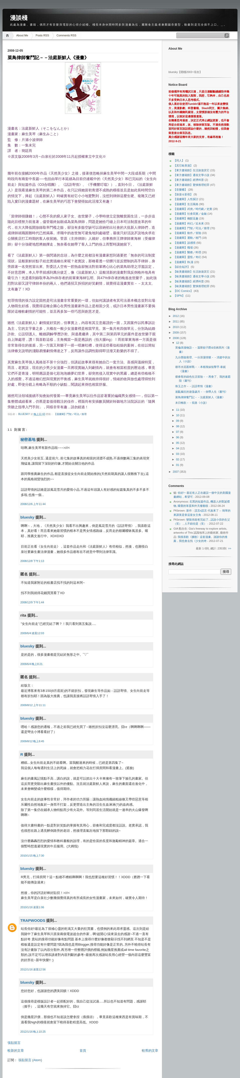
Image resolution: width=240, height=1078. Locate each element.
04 (178, 448)
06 (178, 437)
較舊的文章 (150, 1050)
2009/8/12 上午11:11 (33, 705)
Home (8, 35)
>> (229, 548)
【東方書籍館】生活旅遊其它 (191, 170)
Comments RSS (66, 35)
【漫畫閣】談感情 (184, 242)
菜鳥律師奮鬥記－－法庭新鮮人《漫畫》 (200, 397)
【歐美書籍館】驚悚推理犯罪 (191, 286)
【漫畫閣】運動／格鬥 (187, 237)
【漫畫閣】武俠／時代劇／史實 (192, 208)
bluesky (24, 414)
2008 (176, 338)
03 (178, 453)
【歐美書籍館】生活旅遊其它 (191, 271)
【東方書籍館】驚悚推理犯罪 (191, 184)
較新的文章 (16, 1050)
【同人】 (179, 160)
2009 (176, 332)
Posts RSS (42, 35)
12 (178, 342)
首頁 (83, 1050)
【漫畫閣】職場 (183, 247)
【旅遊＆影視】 (183, 194)
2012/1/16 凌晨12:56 (33, 969)
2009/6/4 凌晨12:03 (32, 633)
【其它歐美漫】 (183, 165)
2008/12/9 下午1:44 (32, 602)
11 (178, 409)
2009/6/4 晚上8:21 (31, 664)
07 (178, 431)
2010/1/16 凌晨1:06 (32, 907)
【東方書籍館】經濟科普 (188, 179)
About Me (22, 35)
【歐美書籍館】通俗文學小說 (191, 276)
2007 (176, 471)
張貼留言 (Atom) (30, 1060)
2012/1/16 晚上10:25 (33, 1031)
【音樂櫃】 (180, 189)
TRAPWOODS (32, 920)
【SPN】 (179, 295)
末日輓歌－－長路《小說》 (191, 402)
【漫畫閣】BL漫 (183, 262)
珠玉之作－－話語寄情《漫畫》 (194, 386)
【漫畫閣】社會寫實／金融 (190, 213)
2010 (176, 326)
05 (178, 442)
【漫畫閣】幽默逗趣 (185, 218)
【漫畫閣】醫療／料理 (187, 252)
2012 (176, 315)
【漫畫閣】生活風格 (185, 204)
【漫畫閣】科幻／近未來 (188, 223)
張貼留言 (14, 1043)
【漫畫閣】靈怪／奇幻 (187, 257)
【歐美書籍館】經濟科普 (188, 281)
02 (178, 459)
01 (178, 464)
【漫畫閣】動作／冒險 (187, 232)
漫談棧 (18, 18)
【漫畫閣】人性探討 (185, 199)
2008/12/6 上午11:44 (33, 504)
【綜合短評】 (181, 266)
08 (178, 426)
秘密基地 (27, 439)
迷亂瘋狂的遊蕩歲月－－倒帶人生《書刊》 (201, 391)
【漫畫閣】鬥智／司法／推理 (70, 414)
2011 (176, 321)
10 (178, 415)
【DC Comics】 (183, 290)
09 (178, 420)
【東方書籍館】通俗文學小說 (191, 175)
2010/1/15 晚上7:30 (32, 855)
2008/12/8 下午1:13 (32, 560)
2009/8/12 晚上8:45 (32, 741)
